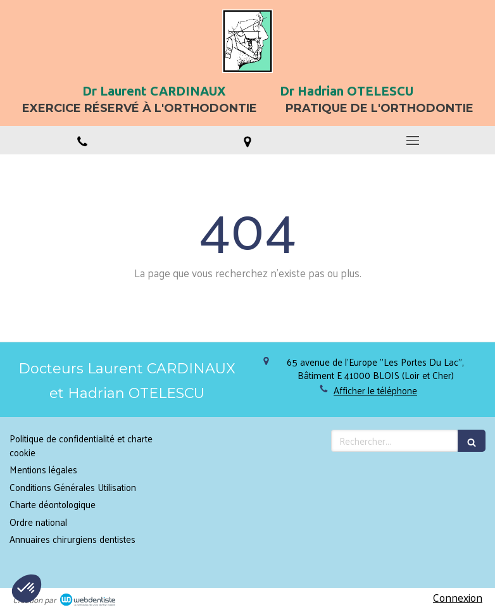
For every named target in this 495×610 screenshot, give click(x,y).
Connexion (457, 597)
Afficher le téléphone (375, 390)
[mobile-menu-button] (412, 140)
